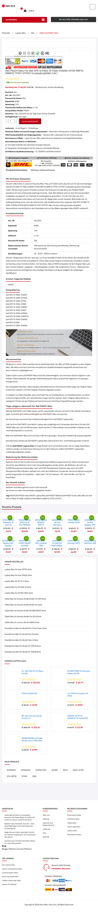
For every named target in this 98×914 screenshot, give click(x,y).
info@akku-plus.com (61, 872)
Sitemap (46, 840)
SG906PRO (11, 772)
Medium (12, 853)
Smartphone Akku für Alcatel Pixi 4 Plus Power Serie (26, 630)
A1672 (65, 772)
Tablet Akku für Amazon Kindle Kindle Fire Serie (23, 606)
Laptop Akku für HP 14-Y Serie (17, 583)
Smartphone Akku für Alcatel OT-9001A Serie (23, 647)
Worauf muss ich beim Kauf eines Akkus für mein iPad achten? (20, 845)
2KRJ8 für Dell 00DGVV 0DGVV (41, 524)
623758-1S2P (40, 772)
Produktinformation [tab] (18, 171)
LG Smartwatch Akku (10, 877)
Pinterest (28, 853)
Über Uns (46, 817)
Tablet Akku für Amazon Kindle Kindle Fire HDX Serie (25, 600)
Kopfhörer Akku (73, 821)
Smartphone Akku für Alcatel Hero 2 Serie (21, 642)
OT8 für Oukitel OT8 (29, 695)
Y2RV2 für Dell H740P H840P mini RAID (24, 544)
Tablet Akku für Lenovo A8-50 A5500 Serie (22, 624)
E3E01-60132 (78, 772)
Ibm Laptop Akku (8, 869)
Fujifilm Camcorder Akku (12, 885)
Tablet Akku (72, 825)
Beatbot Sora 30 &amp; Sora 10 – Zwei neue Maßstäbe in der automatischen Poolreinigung (20, 828)
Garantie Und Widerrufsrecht (49, 826)
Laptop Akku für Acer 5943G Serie (18, 577)
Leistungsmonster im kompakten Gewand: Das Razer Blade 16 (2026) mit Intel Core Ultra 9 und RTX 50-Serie (20, 819)
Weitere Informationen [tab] (48, 171)
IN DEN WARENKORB (30, 123)
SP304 (24, 778)
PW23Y (11, 286)
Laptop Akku (20, 35)
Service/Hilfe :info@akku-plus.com (73, 21)
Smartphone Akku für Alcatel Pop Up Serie (22, 636)
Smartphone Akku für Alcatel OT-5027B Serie (23, 653)
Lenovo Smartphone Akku (12, 873)
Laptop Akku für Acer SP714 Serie (18, 571)
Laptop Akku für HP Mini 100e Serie (19, 595)
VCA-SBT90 (11, 778)
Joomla (20, 853)
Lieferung (47, 832)
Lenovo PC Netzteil (9, 889)
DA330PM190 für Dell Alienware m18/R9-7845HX (57, 526)
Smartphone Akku (74, 837)
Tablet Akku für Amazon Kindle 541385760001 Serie (25, 612)
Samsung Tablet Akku (10, 881)
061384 (55, 772)
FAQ (44, 836)
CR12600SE (25, 772)
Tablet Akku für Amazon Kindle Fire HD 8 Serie (23, 618)
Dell (32, 35)
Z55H (34, 778)
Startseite (6, 35)
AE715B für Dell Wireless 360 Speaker (8, 544)
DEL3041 (16, 97)
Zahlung (46, 821)
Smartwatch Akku (74, 817)
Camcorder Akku (74, 829)
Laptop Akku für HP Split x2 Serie (18, 589)
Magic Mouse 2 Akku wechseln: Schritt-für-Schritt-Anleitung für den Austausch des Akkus (19, 837)
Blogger (5, 853)
